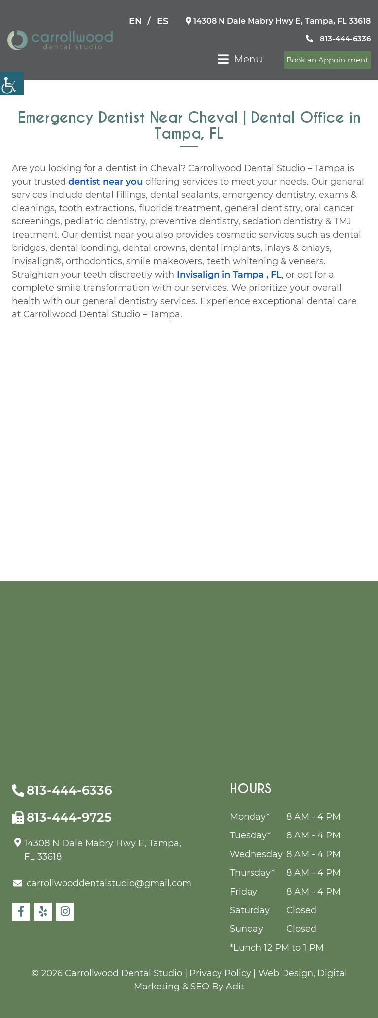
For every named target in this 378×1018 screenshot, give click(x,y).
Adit (235, 986)
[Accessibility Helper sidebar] (12, 83)
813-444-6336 (338, 38)
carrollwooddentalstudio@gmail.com (102, 883)
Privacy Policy (220, 973)
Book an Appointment (327, 59)
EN (135, 21)
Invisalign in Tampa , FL (229, 274)
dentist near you (105, 181)
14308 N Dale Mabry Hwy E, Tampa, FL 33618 (278, 21)
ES (162, 21)
